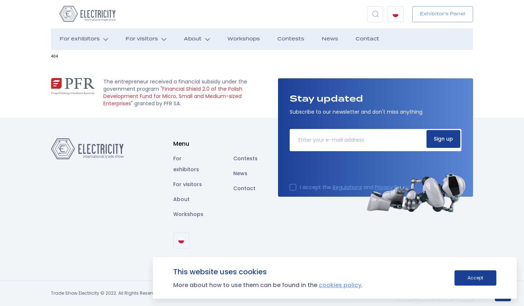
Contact (367, 39)
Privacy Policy (392, 187)
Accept (475, 278)
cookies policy (340, 285)
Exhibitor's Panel (442, 14)
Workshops (243, 39)
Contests (290, 39)
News (330, 39)
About (193, 39)
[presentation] (345, 170)
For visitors (142, 39)
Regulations (347, 187)
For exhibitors (80, 39)
